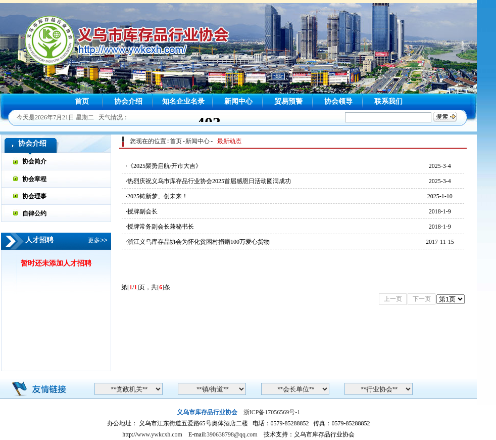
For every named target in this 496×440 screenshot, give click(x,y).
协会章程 (34, 178)
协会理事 (34, 196)
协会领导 (338, 101)
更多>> (97, 240)
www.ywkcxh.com (159, 434)
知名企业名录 (183, 101)
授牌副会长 (142, 211)
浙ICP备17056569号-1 (272, 412)
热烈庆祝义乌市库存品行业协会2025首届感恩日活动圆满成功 (209, 181)
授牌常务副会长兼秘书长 (160, 226)
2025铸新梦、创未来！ (157, 196)
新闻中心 (238, 101)
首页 (82, 101)
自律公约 (34, 213)
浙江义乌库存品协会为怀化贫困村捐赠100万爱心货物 (198, 241)
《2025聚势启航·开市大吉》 (164, 165)
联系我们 (388, 101)
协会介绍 (128, 101)
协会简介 (34, 161)
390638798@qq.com (232, 434)
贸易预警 (288, 101)
